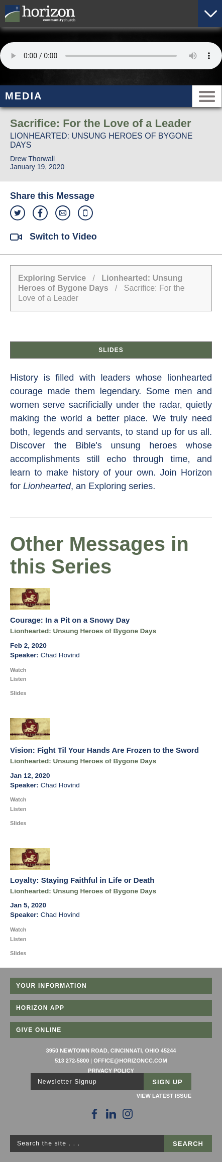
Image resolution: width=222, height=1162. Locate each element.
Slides (110, 350)
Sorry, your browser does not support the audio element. (111, 55)
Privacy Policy (111, 1071)
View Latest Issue (164, 1096)
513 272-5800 (72, 1061)
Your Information (51, 985)
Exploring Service (52, 278)
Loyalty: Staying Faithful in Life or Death (82, 880)
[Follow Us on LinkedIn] (111, 1114)
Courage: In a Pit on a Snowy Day (70, 620)
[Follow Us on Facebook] (94, 1114)
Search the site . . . (48, 1143)
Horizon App (40, 1007)
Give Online (39, 1029)
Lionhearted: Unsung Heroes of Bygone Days (83, 631)
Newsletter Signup (67, 1081)
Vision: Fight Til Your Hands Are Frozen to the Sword (104, 750)
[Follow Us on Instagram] (128, 1114)
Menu (207, 96)
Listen (18, 679)
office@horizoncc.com (130, 1061)
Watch (18, 670)
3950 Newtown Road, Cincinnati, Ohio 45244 (111, 1051)
